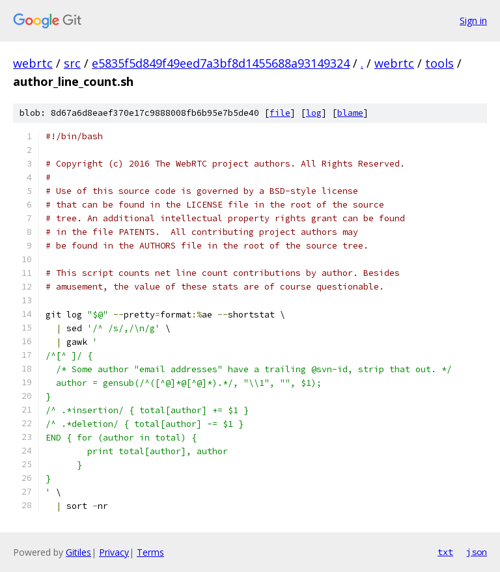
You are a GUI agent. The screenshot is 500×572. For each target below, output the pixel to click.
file (280, 112)
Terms (150, 552)
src (72, 63)
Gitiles (78, 552)
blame (350, 112)
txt (445, 552)
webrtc (33, 63)
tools (439, 63)
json (476, 552)
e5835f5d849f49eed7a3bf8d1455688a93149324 (221, 63)
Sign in (473, 20)
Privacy (114, 552)
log (314, 112)
